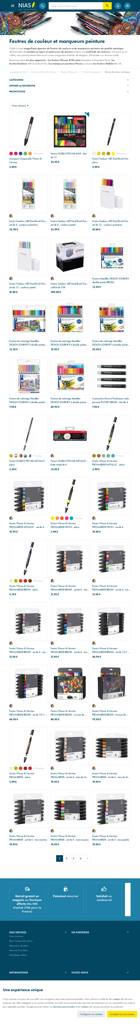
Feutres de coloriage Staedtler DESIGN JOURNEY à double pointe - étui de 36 (69, 342)
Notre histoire (77, 937)
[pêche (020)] (94, 153)
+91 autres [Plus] (121, 153)
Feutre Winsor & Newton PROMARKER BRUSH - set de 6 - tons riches (69, 650)
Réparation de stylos (18, 947)
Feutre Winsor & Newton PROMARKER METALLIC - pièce (108, 462)
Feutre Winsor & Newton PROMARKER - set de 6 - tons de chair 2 (111, 775)
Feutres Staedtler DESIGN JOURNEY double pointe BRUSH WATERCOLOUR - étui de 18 (110, 280)
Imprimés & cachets (18, 951)
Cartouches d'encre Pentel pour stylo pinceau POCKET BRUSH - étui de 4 (110, 400)
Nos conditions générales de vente (25, 979)
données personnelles (64, 1006)
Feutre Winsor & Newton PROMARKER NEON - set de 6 (107, 525)
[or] (11, 456)
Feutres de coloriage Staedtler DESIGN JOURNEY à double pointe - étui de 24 (27, 342)
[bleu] (113, 456)
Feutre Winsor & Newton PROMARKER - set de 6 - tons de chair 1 (70, 775)
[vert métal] (25, 456)
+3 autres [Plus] (37, 455)
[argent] (16, 456)
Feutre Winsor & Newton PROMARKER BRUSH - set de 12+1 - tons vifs (27, 712)
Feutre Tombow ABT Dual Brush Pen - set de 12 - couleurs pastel (28, 285)
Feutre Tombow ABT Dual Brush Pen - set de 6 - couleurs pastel (69, 222)
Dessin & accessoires (92, 71)
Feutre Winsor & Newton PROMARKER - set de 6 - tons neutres (28, 837)
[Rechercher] (107, 5)
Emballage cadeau (18, 956)
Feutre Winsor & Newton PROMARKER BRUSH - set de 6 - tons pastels (27, 650)
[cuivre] (20, 456)
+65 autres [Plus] (38, 580)
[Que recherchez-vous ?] (76, 5)
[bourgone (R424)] (25, 768)
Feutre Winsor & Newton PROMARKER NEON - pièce (65, 525)
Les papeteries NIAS (18, 71)
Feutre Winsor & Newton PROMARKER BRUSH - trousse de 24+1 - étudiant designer (67, 712)
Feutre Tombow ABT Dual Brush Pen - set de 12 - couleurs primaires (111, 222)
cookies (116, 999)
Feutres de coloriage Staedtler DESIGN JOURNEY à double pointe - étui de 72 (110, 342)
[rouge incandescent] (62, 518)
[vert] (108, 456)
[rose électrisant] (67, 518)
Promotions (17, 91)
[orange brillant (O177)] (20, 581)
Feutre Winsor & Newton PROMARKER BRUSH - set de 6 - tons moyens (110, 587)
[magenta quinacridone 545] (16, 153)
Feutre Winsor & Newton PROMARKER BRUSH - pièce (23, 587)
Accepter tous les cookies (122, 1014)
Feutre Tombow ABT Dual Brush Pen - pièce (111, 160)
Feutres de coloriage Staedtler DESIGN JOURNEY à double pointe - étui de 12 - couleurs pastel (27, 400)
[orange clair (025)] (99, 153)
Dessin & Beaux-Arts (69, 71)
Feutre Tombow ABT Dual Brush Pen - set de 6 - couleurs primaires (28, 222)
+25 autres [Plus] (38, 153)
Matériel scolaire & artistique (43, 71)
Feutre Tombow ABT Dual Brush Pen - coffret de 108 (69, 285)
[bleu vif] (71, 518)
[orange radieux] (57, 518)
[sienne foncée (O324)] (30, 581)
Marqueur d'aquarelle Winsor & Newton (25, 160)
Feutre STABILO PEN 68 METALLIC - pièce (27, 462)
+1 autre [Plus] (120, 455)
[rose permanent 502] (11, 153)
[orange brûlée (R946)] (25, 581)
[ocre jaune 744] (30, 153)
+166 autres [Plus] (38, 768)
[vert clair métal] (30, 456)
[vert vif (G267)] (16, 581)
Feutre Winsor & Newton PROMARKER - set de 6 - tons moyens (70, 837)
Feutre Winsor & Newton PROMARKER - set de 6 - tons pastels (110, 837)
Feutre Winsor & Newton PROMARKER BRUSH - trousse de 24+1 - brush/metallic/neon (109, 712)
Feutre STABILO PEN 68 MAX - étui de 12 (69, 155)
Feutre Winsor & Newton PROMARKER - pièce (21, 775)
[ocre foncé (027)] (108, 153)
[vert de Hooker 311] (25, 153)
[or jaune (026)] (103, 153)
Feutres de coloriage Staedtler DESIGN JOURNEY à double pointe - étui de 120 (69, 400)
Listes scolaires (16, 937)
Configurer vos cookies (91, 1014)
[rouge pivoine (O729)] (11, 581)
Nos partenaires (79, 947)
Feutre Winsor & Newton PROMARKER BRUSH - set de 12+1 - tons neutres (110, 650)
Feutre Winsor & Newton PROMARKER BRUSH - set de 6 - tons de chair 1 (69, 587)
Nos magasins (78, 942)
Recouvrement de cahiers (21, 942)
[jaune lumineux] (52, 518)
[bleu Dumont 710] (20, 153)
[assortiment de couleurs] (11, 216)
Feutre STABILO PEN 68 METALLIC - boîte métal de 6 (69, 462)
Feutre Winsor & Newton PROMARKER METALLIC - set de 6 (26, 525)
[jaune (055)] (113, 153)
